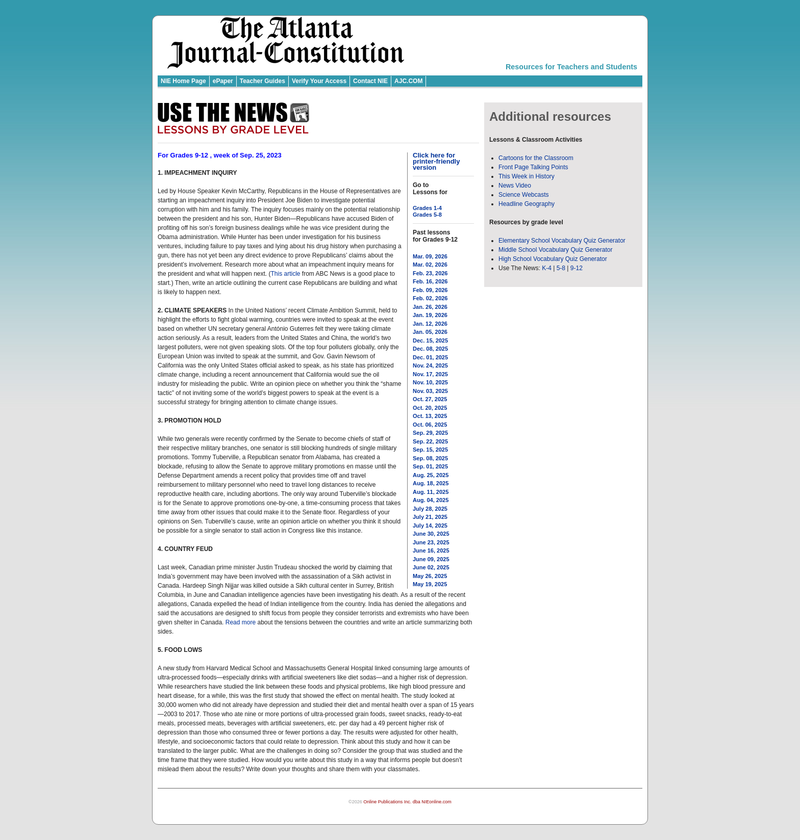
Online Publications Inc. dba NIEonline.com (407, 801)
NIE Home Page (183, 81)
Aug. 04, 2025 (430, 500)
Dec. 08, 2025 (430, 349)
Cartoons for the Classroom (535, 158)
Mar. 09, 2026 (430, 256)
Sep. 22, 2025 (430, 441)
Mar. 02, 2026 (430, 264)
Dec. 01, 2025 (430, 357)
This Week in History (526, 176)
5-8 (562, 268)
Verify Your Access (319, 81)
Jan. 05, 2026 (430, 332)
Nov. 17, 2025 (430, 374)
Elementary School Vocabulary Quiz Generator (562, 240)
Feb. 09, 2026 (430, 290)
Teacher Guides (262, 81)
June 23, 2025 (431, 542)
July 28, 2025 (430, 509)
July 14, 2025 (430, 525)
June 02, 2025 (431, 567)
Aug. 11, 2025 (430, 492)
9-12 (576, 268)
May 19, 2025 (430, 584)
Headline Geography (526, 203)
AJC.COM (408, 81)
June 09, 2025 (431, 559)
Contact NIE (370, 81)
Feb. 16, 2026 (430, 281)
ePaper (223, 81)
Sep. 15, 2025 (430, 450)
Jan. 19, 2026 (430, 315)
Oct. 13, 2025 (430, 416)
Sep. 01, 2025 (430, 466)
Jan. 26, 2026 (430, 307)
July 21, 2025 (430, 517)
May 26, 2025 (430, 576)
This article (285, 273)
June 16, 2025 (431, 550)
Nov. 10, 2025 (430, 382)
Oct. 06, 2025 (430, 425)
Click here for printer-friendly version (436, 161)
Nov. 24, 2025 (430, 365)
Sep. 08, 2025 (430, 458)
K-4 (547, 268)
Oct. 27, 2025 (430, 399)
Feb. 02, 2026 (430, 298)
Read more (241, 622)
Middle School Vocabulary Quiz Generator (555, 249)
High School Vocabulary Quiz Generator (552, 258)
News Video (514, 185)
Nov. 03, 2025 (430, 391)
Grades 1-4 (427, 208)
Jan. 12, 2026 (430, 324)
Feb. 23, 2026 (430, 273)
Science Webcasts (523, 194)
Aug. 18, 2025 (430, 483)
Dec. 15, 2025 (430, 340)
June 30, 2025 (431, 534)
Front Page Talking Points (533, 167)
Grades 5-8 (427, 215)
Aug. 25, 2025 (430, 475)
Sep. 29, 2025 (430, 433)
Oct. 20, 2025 (430, 408)
